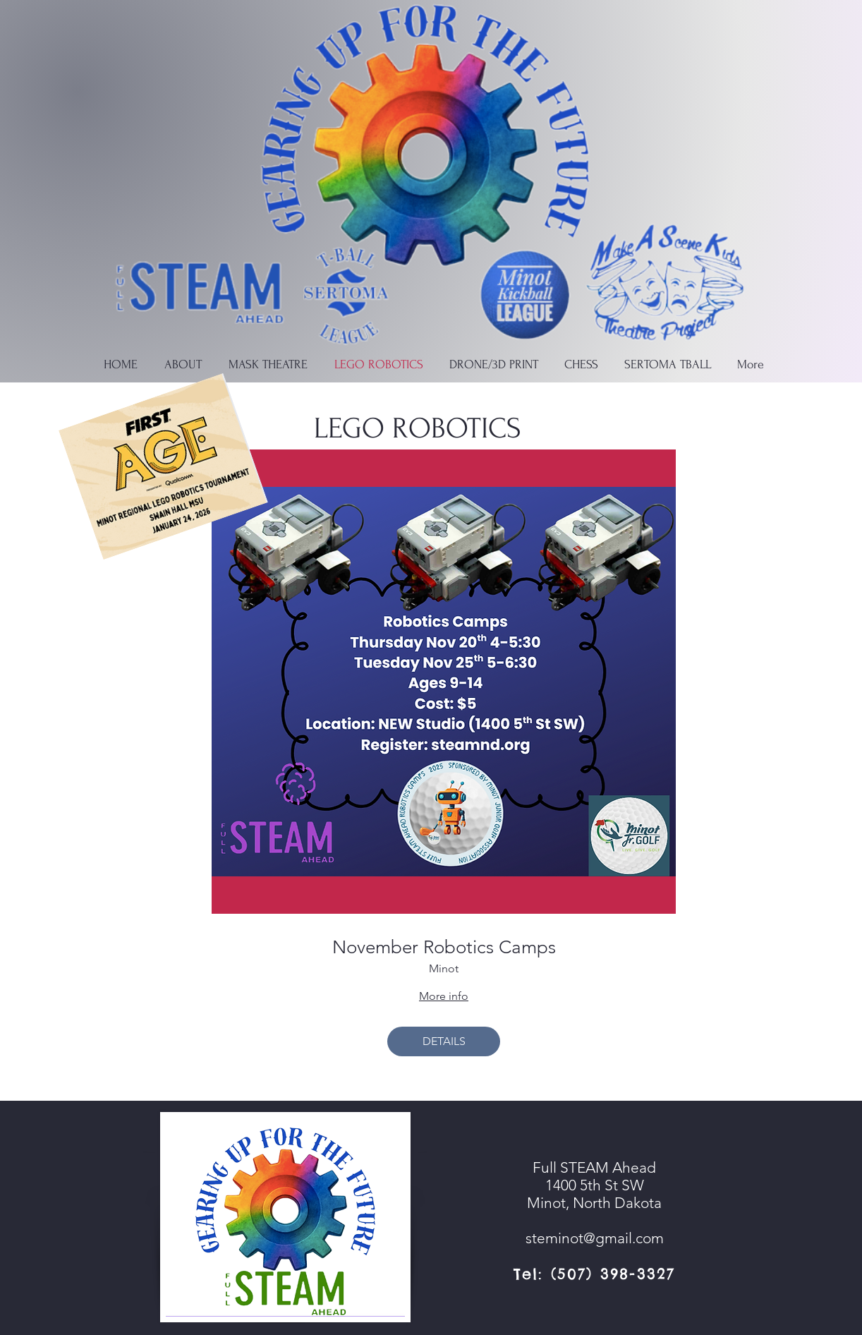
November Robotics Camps (444, 947)
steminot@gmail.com (595, 1238)
